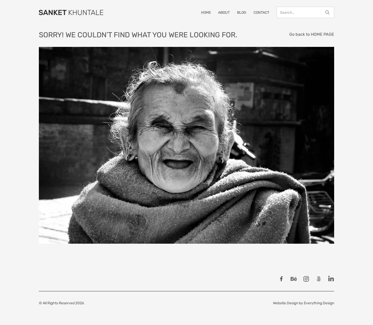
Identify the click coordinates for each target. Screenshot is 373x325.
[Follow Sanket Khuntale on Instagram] (306, 279)
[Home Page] (71, 12)
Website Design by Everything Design (303, 303)
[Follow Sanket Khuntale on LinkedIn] (331, 279)
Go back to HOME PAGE (311, 34)
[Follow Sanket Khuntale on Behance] (294, 279)
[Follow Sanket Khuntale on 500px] (318, 279)
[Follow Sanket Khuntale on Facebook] (281, 279)
